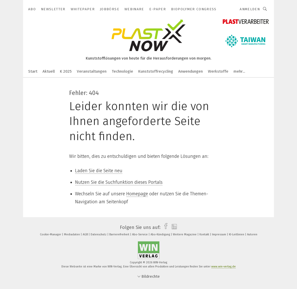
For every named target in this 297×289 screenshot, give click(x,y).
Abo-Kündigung (161, 234)
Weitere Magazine (185, 234)
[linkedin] (172, 227)
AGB (86, 234)
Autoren (252, 234)
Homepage (137, 194)
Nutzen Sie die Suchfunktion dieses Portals (119, 182)
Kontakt (204, 234)
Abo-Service (140, 234)
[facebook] (164, 227)
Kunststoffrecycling (155, 71)
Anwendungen (190, 71)
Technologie (122, 71)
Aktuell (49, 71)
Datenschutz (99, 234)
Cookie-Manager (51, 234)
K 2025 (66, 71)
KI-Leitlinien (237, 234)
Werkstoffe (218, 71)
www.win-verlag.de (223, 266)
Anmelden (250, 9)
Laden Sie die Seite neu (98, 171)
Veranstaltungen (92, 71)
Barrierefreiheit (119, 234)
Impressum (219, 234)
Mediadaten (72, 234)
